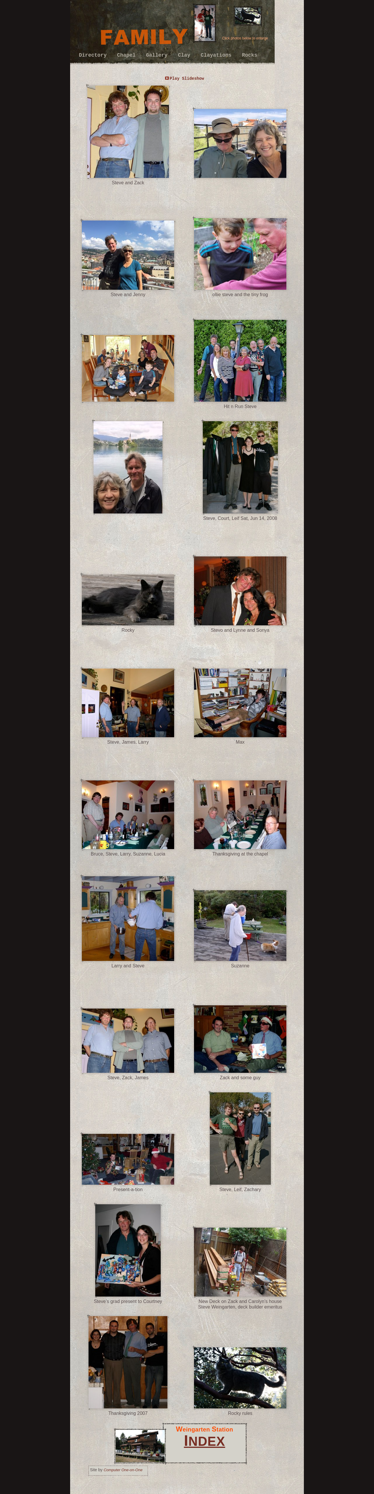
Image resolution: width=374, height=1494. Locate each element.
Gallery (158, 55)
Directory (94, 55)
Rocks (249, 55)
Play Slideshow (187, 78)
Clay (185, 55)
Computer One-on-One (123, 1470)
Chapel (128, 55)
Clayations (218, 55)
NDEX (204, 1441)
